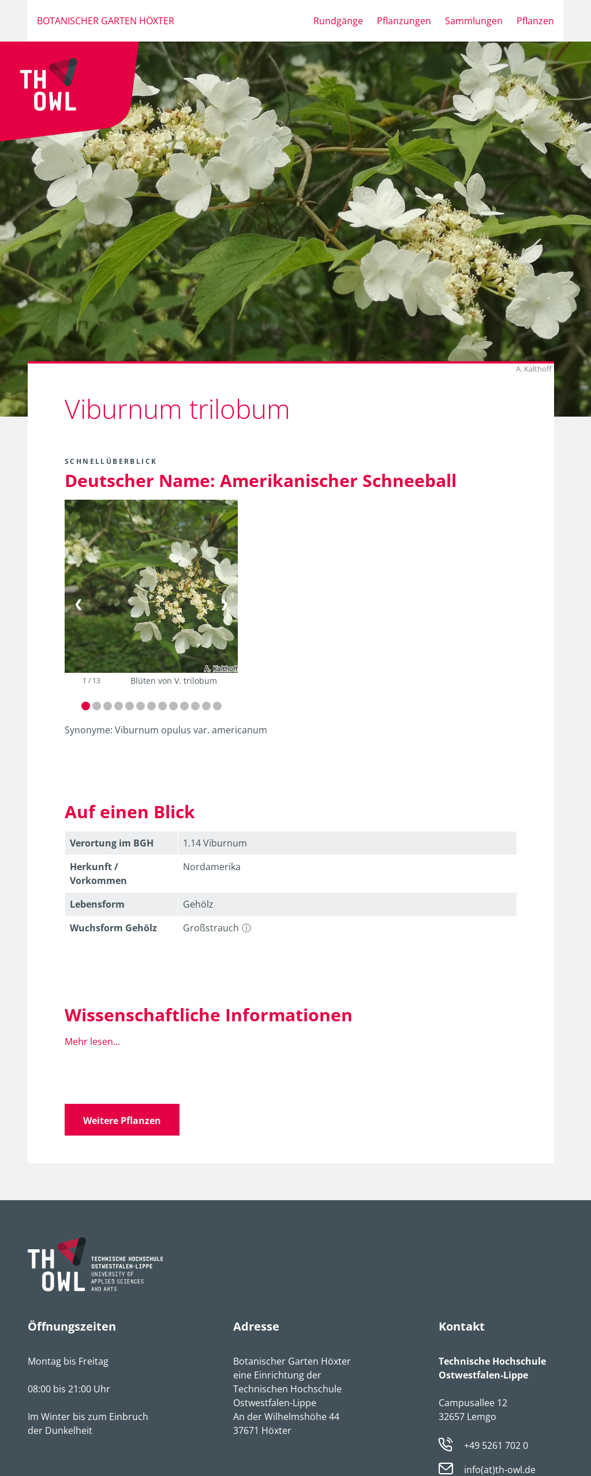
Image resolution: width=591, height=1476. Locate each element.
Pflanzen (535, 20)
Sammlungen (474, 20)
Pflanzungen (404, 20)
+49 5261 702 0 (496, 1445)
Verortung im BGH (112, 843)
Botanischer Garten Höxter (105, 20)
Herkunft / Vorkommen (98, 873)
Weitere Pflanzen (122, 1120)
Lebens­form (97, 904)
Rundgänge (338, 20)
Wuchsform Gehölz (113, 927)
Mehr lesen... (92, 1041)
